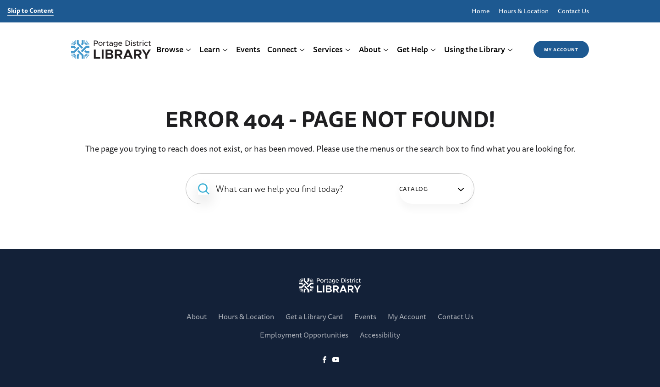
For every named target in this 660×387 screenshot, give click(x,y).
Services (332, 49)
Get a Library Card (314, 316)
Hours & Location (524, 11)
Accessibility (380, 335)
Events (248, 49)
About (374, 49)
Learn (213, 49)
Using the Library (478, 49)
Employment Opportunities (304, 335)
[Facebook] (324, 360)
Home (481, 11)
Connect (286, 49)
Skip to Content (30, 11)
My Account (561, 49)
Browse (174, 49)
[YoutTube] (335, 360)
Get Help (416, 49)
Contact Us (573, 11)
